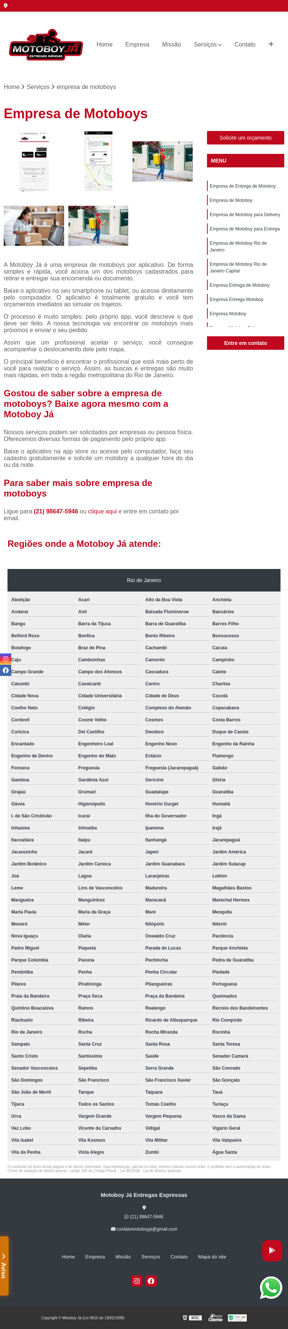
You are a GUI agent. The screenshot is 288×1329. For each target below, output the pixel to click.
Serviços (205, 44)
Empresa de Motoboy (231, 200)
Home (105, 44)
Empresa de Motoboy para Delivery (245, 214)
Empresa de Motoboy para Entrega (245, 229)
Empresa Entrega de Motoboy (239, 285)
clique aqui (102, 511)
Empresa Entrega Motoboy (236, 299)
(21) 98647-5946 (57, 511)
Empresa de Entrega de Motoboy (243, 186)
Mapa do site (212, 1257)
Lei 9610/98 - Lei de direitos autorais (150, 1171)
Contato (244, 44)
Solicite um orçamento (246, 138)
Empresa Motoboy (228, 313)
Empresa (137, 44)
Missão (171, 44)
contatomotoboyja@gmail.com (144, 1229)
